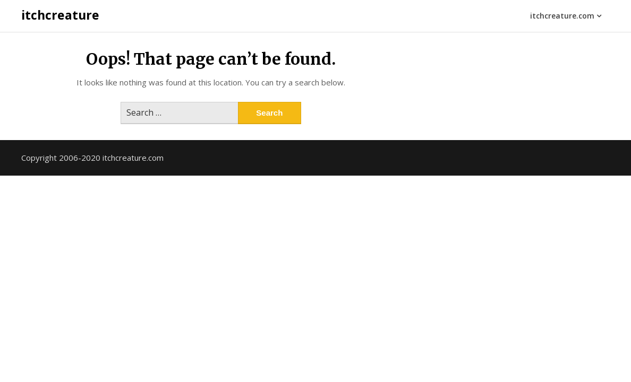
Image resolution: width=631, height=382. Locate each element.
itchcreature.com (562, 16)
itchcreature (60, 14)
